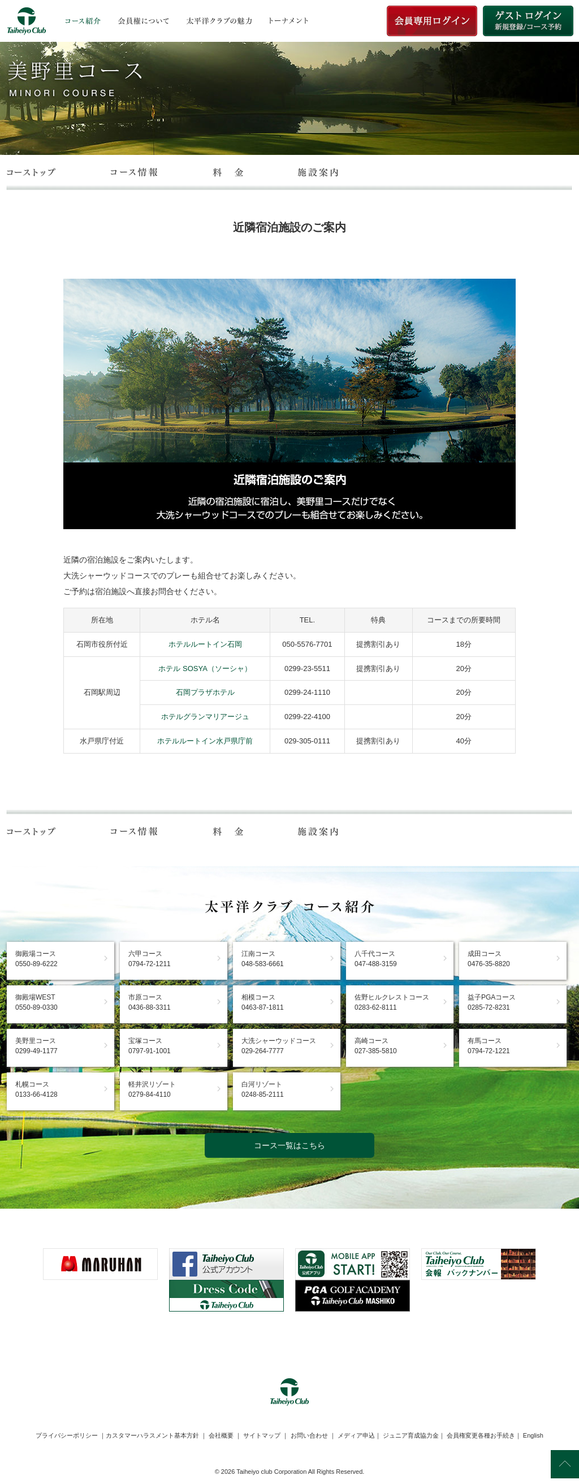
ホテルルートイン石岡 (205, 644)
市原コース (149, 1002)
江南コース (262, 959)
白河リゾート (262, 1089)
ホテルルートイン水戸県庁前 (205, 741)
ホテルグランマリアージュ (205, 716)
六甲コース (149, 959)
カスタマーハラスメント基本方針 (152, 1435)
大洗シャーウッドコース (278, 1046)
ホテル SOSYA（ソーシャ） (204, 668)
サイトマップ (261, 1435)
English (533, 1435)
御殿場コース (36, 959)
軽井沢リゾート (152, 1089)
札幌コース (36, 1089)
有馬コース (489, 1046)
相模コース (262, 1002)
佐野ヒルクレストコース (392, 1002)
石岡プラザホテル (205, 692)
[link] (289, 1339)
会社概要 (221, 1435)
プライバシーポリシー (67, 1435)
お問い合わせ (309, 1435)
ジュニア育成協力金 (411, 1435)
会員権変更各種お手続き (481, 1435)
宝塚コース (149, 1046)
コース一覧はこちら (289, 1145)
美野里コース (36, 1046)
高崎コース (376, 1046)
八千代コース (376, 959)
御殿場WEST (36, 1002)
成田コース (489, 959)
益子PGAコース (492, 1002)
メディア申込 (356, 1435)
